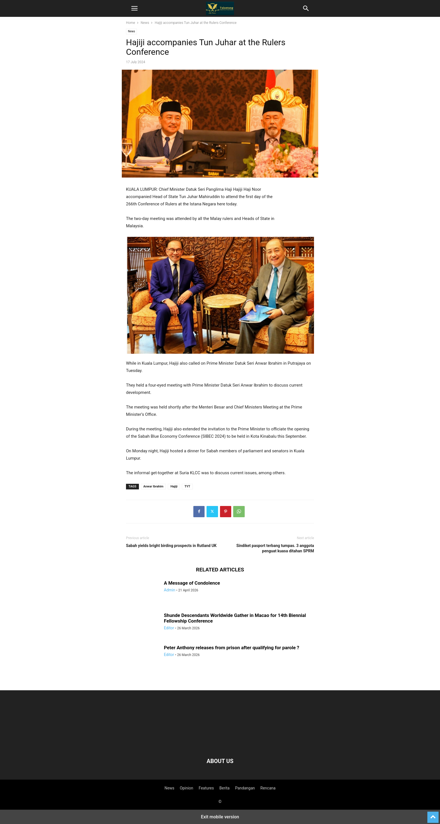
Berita (224, 788)
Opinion (186, 788)
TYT (187, 486)
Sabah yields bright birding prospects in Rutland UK (171, 545)
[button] (134, 8)
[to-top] (433, 815)
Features (206, 788)
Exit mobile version (220, 817)
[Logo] (220, 743)
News (145, 23)
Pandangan (245, 788)
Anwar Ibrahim (153, 486)
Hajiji (173, 486)
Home (130, 23)
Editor (169, 628)
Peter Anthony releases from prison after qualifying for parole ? (231, 647)
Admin (169, 590)
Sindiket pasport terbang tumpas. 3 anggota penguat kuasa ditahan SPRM (275, 548)
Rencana (268, 788)
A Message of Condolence (192, 583)
